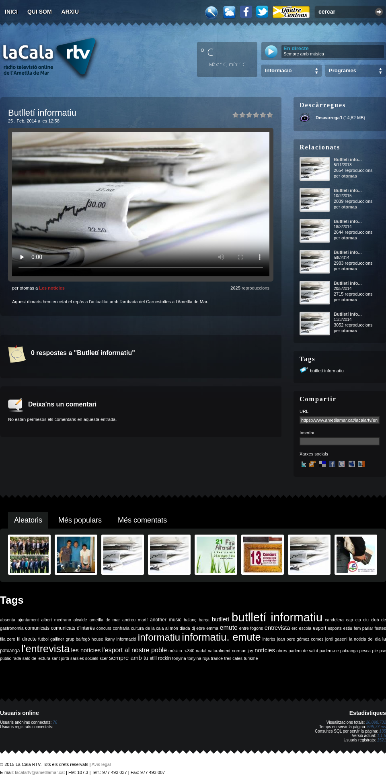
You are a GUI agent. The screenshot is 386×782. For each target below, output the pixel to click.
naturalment (219, 650)
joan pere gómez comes (300, 639)
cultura (137, 628)
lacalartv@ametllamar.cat (40, 772)
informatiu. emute (221, 637)
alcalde (80, 619)
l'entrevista (45, 648)
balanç (190, 619)
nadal (201, 650)
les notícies (86, 650)
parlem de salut (303, 650)
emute (229, 627)
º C (207, 52)
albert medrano (56, 619)
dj (193, 628)
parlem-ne (329, 650)
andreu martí (135, 619)
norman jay (242, 650)
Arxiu (70, 11)
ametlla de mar (104, 619)
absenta (7, 619)
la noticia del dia (365, 639)
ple (375, 650)
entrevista (277, 628)
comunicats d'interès (73, 628)
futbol (43, 639)
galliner (57, 639)
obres (281, 650)
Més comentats (142, 520)
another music (165, 620)
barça (204, 619)
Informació (278, 70)
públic (5, 658)
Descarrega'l (329, 117)
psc (382, 650)
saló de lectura (36, 658)
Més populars (80, 520)
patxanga (349, 650)
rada (16, 658)
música (175, 650)
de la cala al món (161, 628)
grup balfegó (78, 639)
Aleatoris (28, 520)
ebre (200, 628)
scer (104, 658)
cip (358, 619)
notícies (265, 650)
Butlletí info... (348, 159)
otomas (349, 176)
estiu (348, 628)
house (97, 639)
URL (304, 411)
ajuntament (28, 619)
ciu (366, 619)
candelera (334, 619)
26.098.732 (376, 722)
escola (305, 628)
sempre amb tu (128, 658)
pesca (365, 650)
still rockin (160, 658)
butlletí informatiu (327, 370)
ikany (110, 639)
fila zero (7, 639)
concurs (103, 628)
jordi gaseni (336, 639)
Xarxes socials (314, 453)
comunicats (37, 628)
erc (295, 628)
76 (55, 722)
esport (319, 628)
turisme (251, 658)
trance (217, 658)
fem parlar (363, 628)
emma (212, 628)
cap (349, 619)
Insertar (307, 432)
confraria (121, 628)
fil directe (27, 639)
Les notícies (52, 288)
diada (185, 628)
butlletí (220, 619)
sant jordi (60, 658)
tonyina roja (198, 658)
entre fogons (251, 628)
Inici (11, 11)
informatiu (159, 637)
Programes (342, 70)
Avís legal (101, 764)
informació (126, 639)
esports (335, 628)
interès (269, 639)
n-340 (188, 650)
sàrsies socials (84, 658)
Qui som (39, 11)
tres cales (233, 658)
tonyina (179, 658)
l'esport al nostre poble (134, 650)
